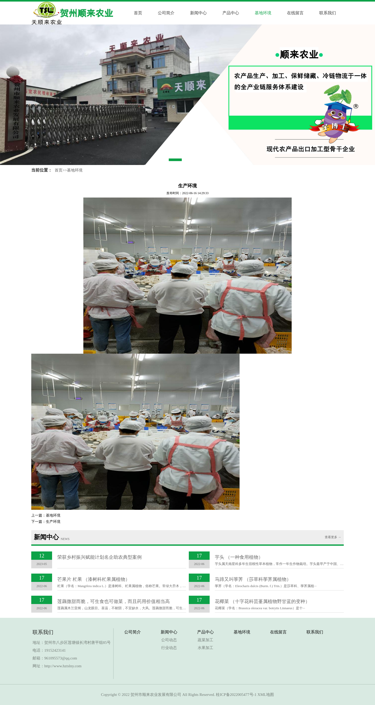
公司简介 (166, 13)
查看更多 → (333, 537)
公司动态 (169, 640)
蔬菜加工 (205, 640)
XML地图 (266, 695)
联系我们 (327, 13)
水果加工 (205, 648)
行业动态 (169, 648)
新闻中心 (198, 13)
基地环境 (263, 13)
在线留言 (295, 13)
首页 (138, 13)
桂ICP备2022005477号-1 (236, 695)
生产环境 (53, 522)
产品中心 (230, 13)
